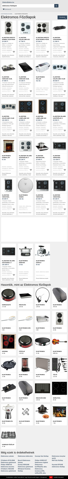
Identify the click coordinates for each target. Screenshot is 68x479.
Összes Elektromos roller (42, 94)
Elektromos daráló (40, 261)
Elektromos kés (25, 328)
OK (51, 477)
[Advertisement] (34, 229)
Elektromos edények (23, 261)
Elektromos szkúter (7, 456)
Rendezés (62, 17)
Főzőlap (22, 351)
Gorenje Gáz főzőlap (41, 456)
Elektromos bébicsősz (25, 456)
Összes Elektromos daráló (42, 278)
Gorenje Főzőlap (8, 444)
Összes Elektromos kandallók (6, 174)
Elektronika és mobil (6, 13)
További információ (58, 477)
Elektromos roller (40, 78)
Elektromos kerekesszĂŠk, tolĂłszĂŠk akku (40, 471)
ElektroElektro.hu (8, 2)
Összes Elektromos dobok (25, 212)
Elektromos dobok (23, 196)
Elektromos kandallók (6, 156)
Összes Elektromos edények (23, 279)
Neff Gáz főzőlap (57, 460)
